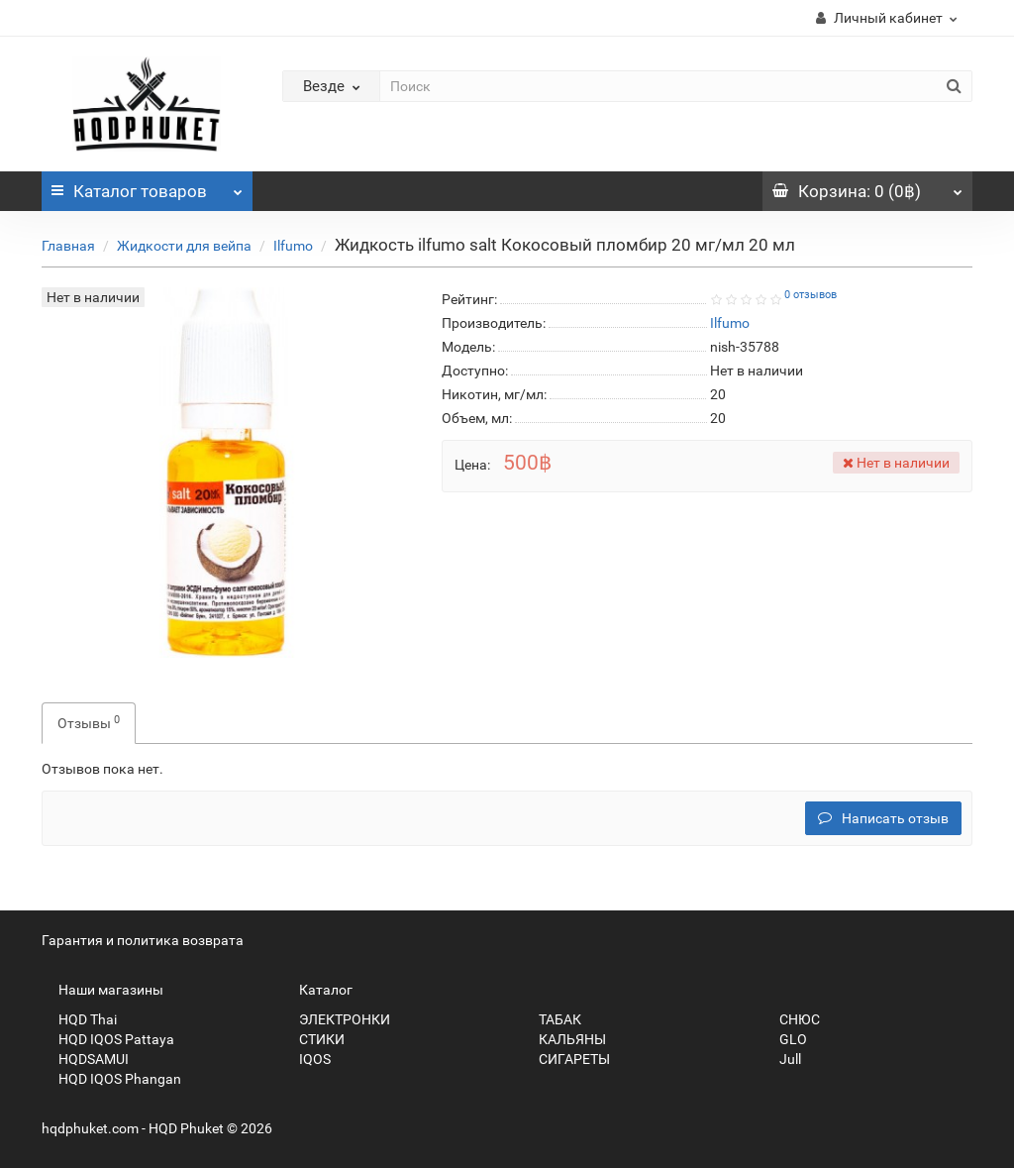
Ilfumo (293, 246)
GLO (784, 1039)
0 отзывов (810, 294)
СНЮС (791, 1019)
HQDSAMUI (85, 1059)
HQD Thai (79, 1019)
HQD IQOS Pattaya (108, 1039)
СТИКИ (313, 1039)
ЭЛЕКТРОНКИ (336, 1019)
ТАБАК (551, 1019)
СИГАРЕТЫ (566, 1059)
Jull (781, 1059)
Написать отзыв (883, 818)
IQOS (306, 1059)
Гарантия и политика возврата (143, 940)
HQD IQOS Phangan (111, 1079)
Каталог (147, 186)
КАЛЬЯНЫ (564, 1039)
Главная (68, 246)
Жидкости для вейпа (184, 246)
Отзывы (88, 722)
